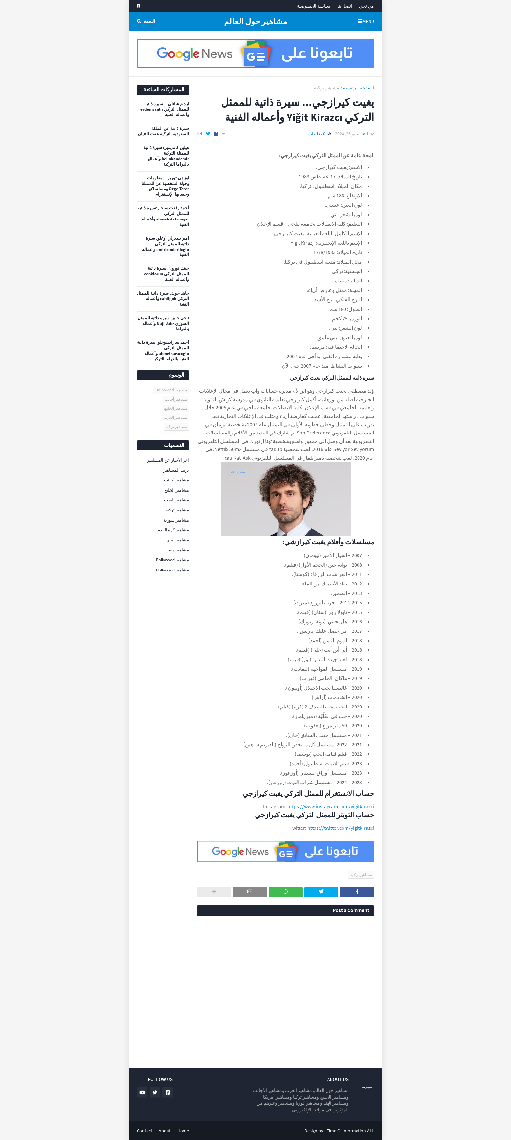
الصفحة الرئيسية (358, 88)
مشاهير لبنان (177, 540)
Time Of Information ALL (350, 1130)
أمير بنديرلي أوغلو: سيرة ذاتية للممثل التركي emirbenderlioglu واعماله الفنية (165, 247)
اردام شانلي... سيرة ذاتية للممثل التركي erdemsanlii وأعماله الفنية (164, 109)
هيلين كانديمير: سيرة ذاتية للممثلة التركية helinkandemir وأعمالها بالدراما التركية (166, 156)
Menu (368, 21)
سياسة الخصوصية (313, 6)
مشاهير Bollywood (172, 560)
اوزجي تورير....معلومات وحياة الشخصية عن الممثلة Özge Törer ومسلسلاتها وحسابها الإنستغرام (165, 186)
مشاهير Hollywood (171, 390)
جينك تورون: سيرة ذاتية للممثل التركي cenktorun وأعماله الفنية (166, 274)
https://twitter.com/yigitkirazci (340, 828)
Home (183, 1130)
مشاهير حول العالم (255, 21)
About (165, 1130)
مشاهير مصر (178, 550)
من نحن (366, 6)
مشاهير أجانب (176, 399)
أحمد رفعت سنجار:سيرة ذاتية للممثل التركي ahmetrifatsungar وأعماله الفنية (163, 216)
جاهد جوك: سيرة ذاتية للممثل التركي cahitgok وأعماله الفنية (163, 299)
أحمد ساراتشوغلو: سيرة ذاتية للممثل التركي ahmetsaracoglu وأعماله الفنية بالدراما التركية (163, 351)
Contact (144, 1130)
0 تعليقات (316, 134)
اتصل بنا (344, 6)
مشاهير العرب (175, 417)
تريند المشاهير (176, 470)
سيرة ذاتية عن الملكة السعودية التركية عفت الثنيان (163, 131)
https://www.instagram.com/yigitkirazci (330, 806)
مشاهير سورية (176, 520)
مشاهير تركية (326, 88)
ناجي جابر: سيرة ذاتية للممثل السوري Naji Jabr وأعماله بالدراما (163, 323)
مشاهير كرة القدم (173, 530)
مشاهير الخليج (175, 408)
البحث (149, 21)
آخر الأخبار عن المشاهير (168, 460)
